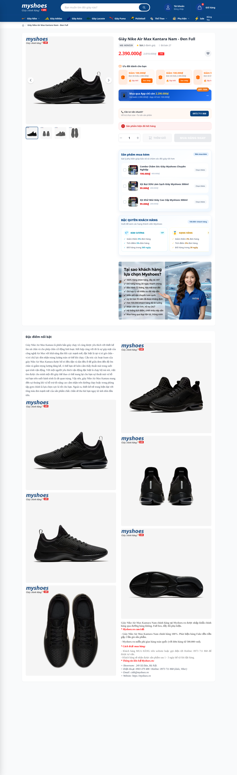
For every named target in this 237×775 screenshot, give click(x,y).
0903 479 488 (142, 669)
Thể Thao (158, 18)
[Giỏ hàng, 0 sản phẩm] (202, 7)
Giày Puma (117, 18)
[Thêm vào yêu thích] (208, 53)
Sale (199, 18)
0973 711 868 (199, 113)
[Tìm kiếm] (144, 7)
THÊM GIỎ (157, 138)
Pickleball (137, 18)
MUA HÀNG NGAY (193, 138)
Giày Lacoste (95, 18)
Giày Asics (74, 18)
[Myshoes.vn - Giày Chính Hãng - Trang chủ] (34, 7)
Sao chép (147, 80)
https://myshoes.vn (141, 675)
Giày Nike (31, 18)
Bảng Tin (209, 18)
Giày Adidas (53, 18)
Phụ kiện (181, 18)
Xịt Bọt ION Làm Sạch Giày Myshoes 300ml (164, 184)
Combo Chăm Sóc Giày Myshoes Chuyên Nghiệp (163, 168)
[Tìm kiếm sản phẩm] (105, 7)
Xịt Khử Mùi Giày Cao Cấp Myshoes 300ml (164, 199)
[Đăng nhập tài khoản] (174, 7)
